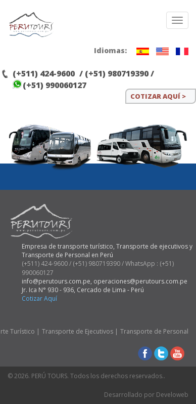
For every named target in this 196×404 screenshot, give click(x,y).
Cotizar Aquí (39, 298)
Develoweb (172, 394)
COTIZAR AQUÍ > (158, 96)
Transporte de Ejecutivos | (80, 331)
